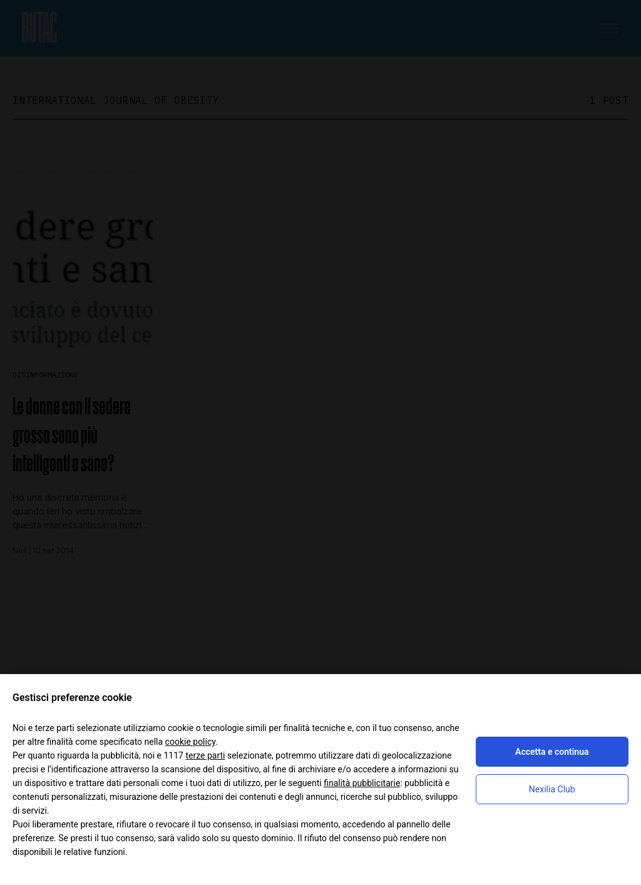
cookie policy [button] (190, 742)
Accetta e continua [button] (551, 752)
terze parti (205, 755)
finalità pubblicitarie (362, 783)
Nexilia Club (552, 789)
